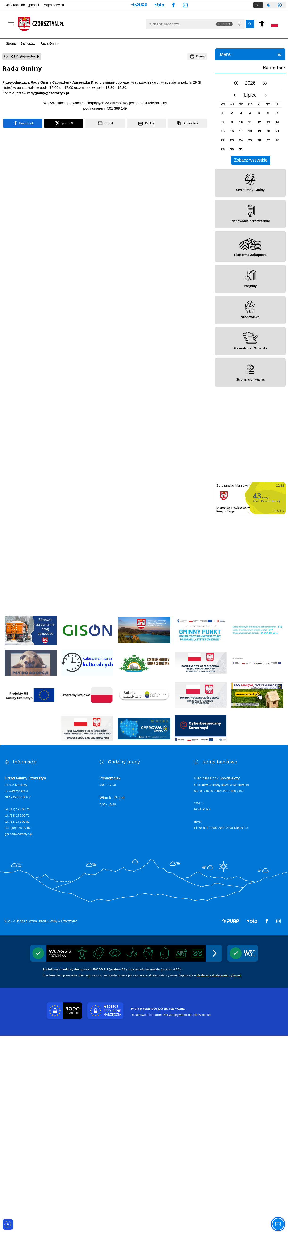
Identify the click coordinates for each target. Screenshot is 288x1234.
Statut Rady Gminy (240, 120)
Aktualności (226, 64)
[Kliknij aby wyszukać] (250, 24)
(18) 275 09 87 (21, 1026)
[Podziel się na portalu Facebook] (22, 123)
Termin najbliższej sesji (244, 170)
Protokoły (233, 198)
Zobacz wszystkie (250, 358)
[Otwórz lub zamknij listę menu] (279, 54)
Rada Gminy (232, 111)
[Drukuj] (197, 56)
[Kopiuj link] (187, 123)
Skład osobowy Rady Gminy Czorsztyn (247, 131)
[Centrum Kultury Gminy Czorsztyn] (144, 861)
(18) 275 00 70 (20, 1007)
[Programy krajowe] (87, 893)
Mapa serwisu (54, 5)
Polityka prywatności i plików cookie (187, 1213)
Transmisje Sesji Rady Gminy (248, 207)
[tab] (258, 5)
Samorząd (225, 83)
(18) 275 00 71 (20, 1014)
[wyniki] (257, 828)
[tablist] (269, 5)
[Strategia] (144, 829)
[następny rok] (265, 281)
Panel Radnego (237, 226)
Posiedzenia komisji (241, 161)
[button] (139, 5)
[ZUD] (31, 828)
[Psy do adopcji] (31, 861)
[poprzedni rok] (235, 281)
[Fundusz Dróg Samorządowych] (87, 927)
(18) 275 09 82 (20, 1020)
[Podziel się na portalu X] (63, 123)
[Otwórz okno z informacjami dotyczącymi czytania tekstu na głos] (5, 56)
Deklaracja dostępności (22, 5)
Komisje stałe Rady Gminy (246, 152)
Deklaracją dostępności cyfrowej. (219, 1173)
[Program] (201, 829)
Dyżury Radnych (238, 143)
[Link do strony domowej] (79, 24)
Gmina (222, 74)
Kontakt (223, 254)
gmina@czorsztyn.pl (18, 1032)
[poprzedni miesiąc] (234, 293)
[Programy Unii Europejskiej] (31, 893)
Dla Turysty (226, 245)
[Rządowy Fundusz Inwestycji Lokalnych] (201, 861)
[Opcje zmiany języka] (274, 24)
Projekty (228, 101)
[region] (250, 319)
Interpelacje (235, 189)
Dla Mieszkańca (229, 235)
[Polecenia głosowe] (239, 24)
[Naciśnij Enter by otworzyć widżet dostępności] (262, 24)
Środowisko (231, 92)
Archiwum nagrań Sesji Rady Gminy (253, 217)
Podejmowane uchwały (244, 180)
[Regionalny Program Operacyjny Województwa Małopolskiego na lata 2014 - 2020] (257, 861)
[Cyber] (201, 927)
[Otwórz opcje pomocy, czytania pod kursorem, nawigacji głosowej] (278, 1224)
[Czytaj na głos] (25, 56)
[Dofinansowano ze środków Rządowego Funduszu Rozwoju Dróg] (201, 893)
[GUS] (144, 893)
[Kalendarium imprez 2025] (87, 861)
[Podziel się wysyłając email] (105, 123)
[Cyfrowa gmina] (144, 927)
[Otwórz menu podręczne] (11, 24)
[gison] (87, 829)
